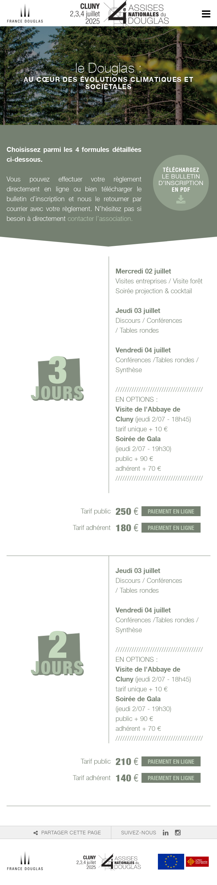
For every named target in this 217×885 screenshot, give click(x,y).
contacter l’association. (100, 219)
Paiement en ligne (171, 511)
